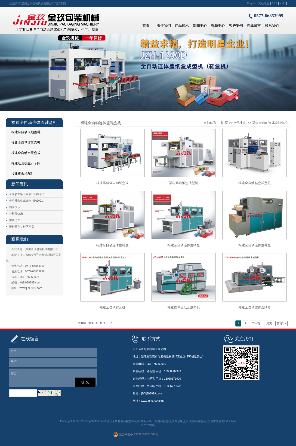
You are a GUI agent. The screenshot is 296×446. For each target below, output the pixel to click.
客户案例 (236, 26)
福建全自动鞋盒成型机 (254, 183)
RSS (275, 3)
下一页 (256, 323)
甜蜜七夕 (14, 220)
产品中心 (240, 123)
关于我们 (164, 26)
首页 (145, 26)
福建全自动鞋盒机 (112, 307)
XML (282, 3)
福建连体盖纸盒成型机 (183, 307)
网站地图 (263, 3)
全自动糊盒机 (197, 421)
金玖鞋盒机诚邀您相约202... (26, 200)
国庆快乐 (14, 207)
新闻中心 (200, 26)
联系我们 (272, 26)
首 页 (224, 123)
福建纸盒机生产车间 (25, 163)
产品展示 (182, 26)
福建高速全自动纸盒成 (112, 183)
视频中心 (218, 26)
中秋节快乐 (16, 213)
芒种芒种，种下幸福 (21, 226)
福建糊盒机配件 (22, 173)
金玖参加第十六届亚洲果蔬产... (28, 194)
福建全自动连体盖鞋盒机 (23, 144)
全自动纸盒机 (180, 421)
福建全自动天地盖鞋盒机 (23, 133)
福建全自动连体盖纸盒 (183, 245)
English (251, 3)
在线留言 (254, 26)
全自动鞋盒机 (162, 421)
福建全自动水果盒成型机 (23, 154)
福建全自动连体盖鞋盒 (112, 245)
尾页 (269, 323)
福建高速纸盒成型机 (183, 183)
